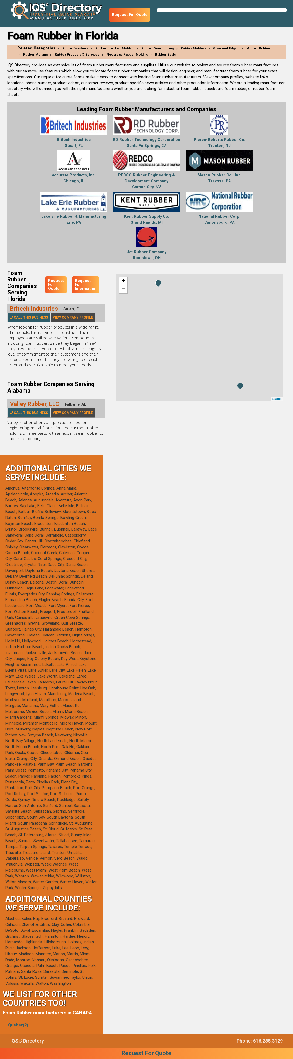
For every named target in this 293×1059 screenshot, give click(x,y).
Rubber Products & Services (77, 54)
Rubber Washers (75, 48)
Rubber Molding (35, 54)
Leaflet (276, 398)
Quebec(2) (18, 1025)
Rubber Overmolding (157, 48)
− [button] (123, 289)
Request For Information (86, 285)
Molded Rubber (258, 48)
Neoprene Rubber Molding (127, 54)
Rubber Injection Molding (114, 48)
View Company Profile (73, 317)
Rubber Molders (193, 48)
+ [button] (123, 281)
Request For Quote (130, 14)
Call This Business (29, 317)
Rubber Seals (165, 54)
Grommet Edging (226, 48)
